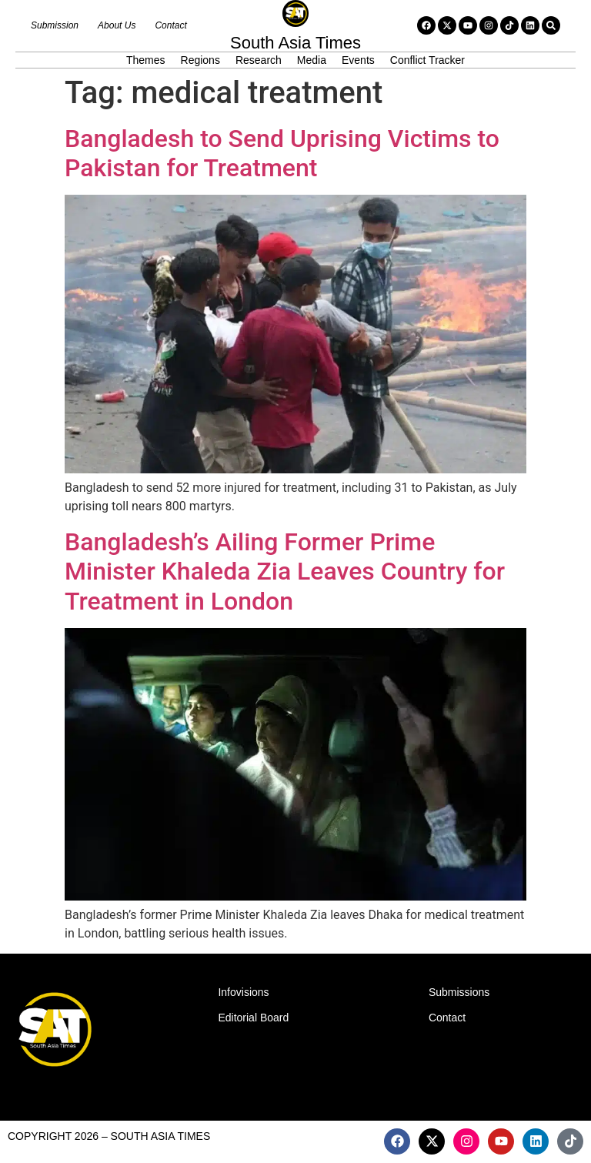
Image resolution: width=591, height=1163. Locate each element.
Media (311, 60)
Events (358, 60)
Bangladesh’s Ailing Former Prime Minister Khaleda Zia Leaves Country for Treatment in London (285, 571)
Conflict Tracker (427, 60)
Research (258, 60)
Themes (145, 60)
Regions (200, 60)
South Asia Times (295, 42)
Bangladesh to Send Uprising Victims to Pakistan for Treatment (282, 153)
